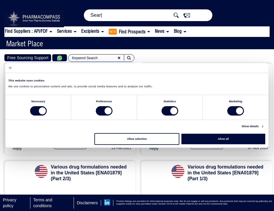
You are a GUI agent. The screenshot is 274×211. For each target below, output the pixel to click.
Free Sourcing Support (27, 57)
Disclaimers (87, 202)
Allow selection (137, 138)
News (159, 31)
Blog (178, 31)
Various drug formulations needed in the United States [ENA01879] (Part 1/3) (225, 172)
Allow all (223, 138)
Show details (250, 126)
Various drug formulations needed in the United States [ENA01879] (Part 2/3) (89, 172)
